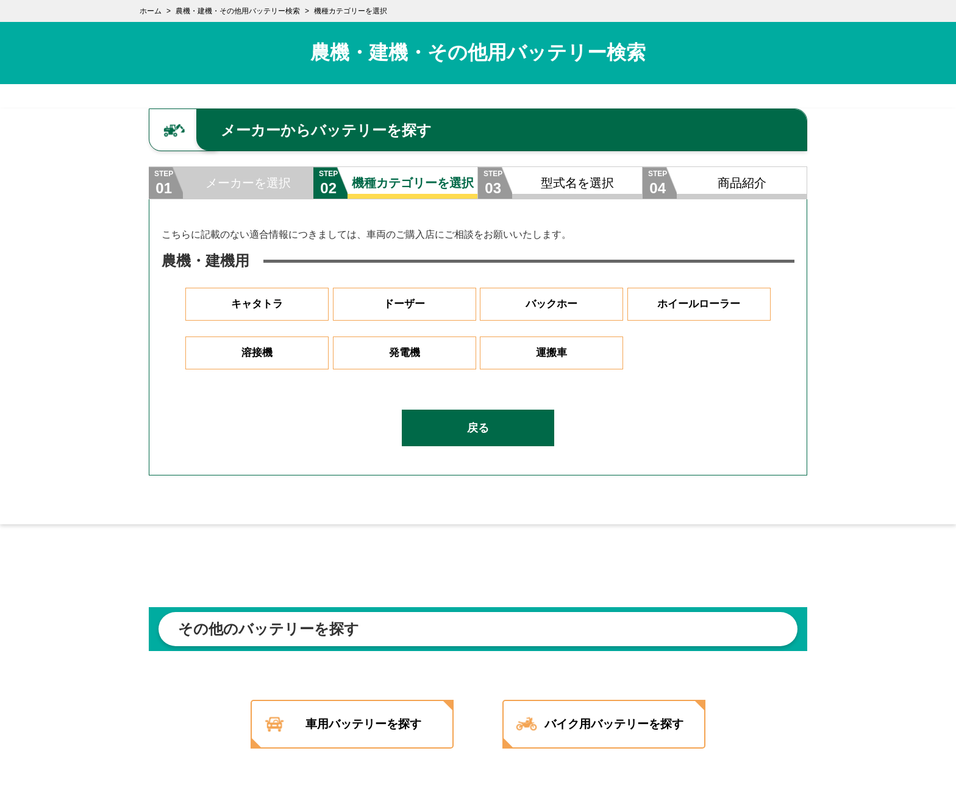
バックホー (551, 304)
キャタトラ (257, 304)
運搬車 (551, 353)
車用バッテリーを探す (361, 724)
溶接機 (257, 353)
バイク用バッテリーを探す (620, 724)
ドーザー (404, 304)
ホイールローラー (699, 304)
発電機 (404, 353)
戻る (478, 428)
